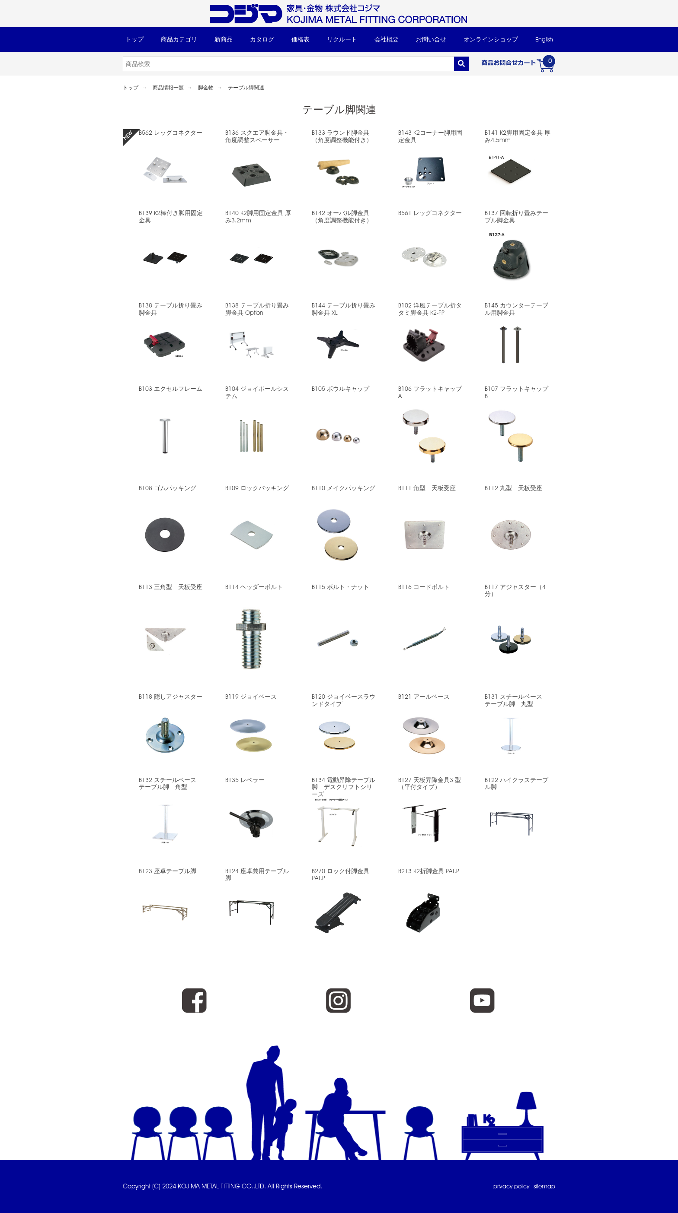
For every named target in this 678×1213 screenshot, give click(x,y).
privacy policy (508, 1186)
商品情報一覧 (168, 88)
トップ (134, 39)
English (544, 39)
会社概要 (386, 39)
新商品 (223, 39)
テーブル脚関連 (246, 88)
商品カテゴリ (179, 39)
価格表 (300, 39)
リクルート (342, 39)
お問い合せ (431, 39)
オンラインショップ (491, 39)
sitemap (543, 1186)
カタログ (262, 39)
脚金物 (206, 88)
